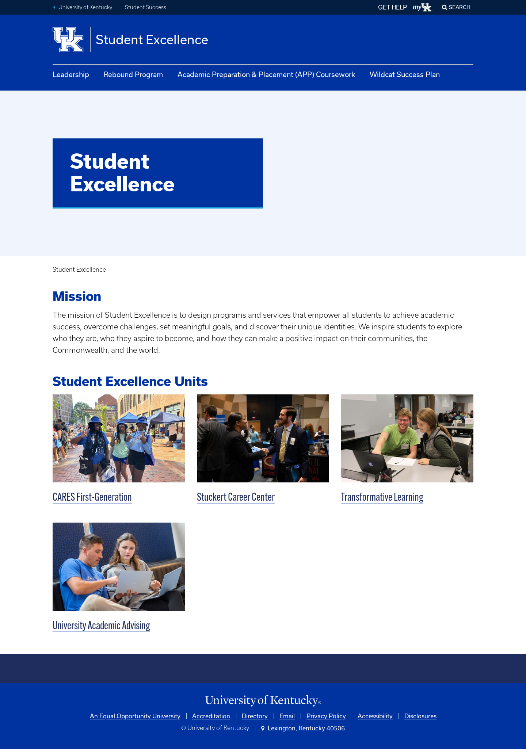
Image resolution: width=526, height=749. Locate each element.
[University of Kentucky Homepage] (263, 701)
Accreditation (211, 715)
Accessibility (375, 715)
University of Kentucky (85, 7)
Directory (255, 715)
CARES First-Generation (92, 498)
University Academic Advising (101, 626)
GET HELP (392, 7)
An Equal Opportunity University (135, 715)
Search (459, 7)
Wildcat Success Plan (405, 74)
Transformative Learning (382, 498)
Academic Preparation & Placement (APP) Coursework (266, 74)
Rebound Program (133, 74)
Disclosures (420, 715)
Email (287, 715)
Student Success (145, 7)
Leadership (71, 74)
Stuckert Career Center (236, 498)
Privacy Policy (326, 715)
